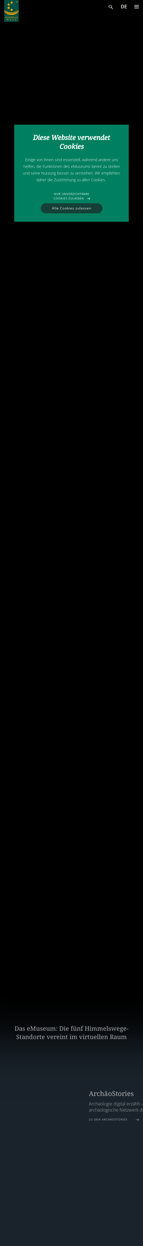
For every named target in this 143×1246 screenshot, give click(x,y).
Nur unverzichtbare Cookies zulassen (71, 196)
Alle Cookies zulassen (71, 208)
